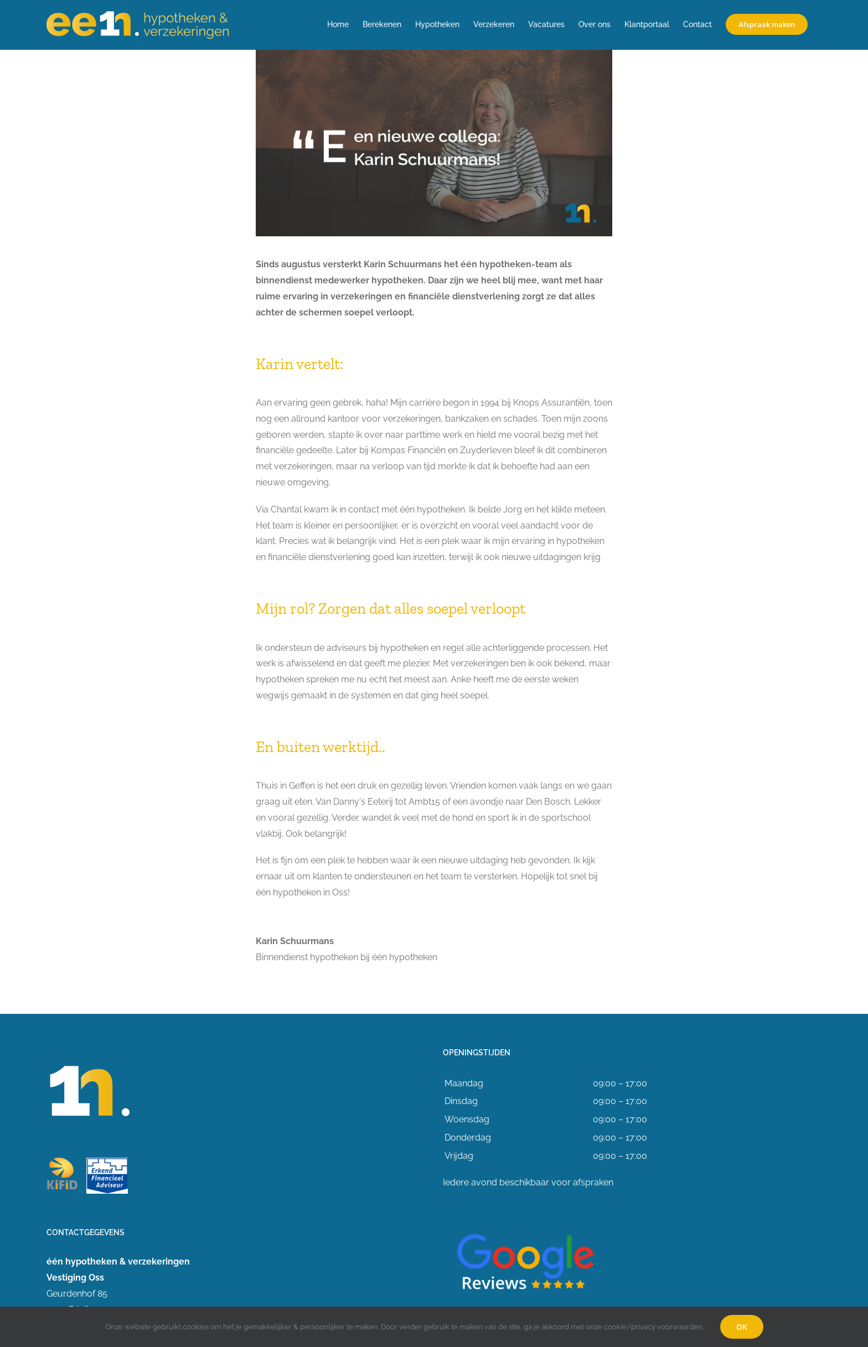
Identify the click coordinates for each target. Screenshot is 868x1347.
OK (741, 1327)
